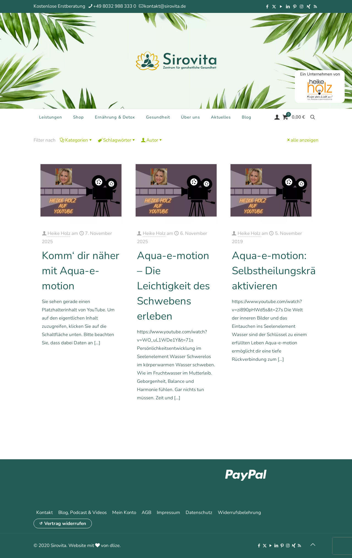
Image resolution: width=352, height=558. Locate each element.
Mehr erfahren (107, 358)
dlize (115, 545)
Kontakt (44, 512)
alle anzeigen (302, 140)
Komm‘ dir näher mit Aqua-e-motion (80, 271)
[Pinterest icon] (295, 6)
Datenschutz (199, 512)
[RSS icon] (315, 6)
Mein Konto (124, 512)
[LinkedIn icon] (288, 6)
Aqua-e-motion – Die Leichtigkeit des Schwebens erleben (173, 286)
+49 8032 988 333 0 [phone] (114, 6)
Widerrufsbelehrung (239, 512)
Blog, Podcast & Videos (82, 512)
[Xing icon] (308, 6)
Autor (152, 140)
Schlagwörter (117, 140)
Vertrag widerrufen (65, 523)
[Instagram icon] (301, 6)
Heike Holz (59, 233)
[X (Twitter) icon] (274, 6)
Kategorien (76, 140)
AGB (146, 512)
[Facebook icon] (267, 6)
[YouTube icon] (281, 6)
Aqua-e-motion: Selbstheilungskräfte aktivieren (280, 271)
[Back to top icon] (312, 545)
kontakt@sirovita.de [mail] (165, 6)
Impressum (168, 512)
